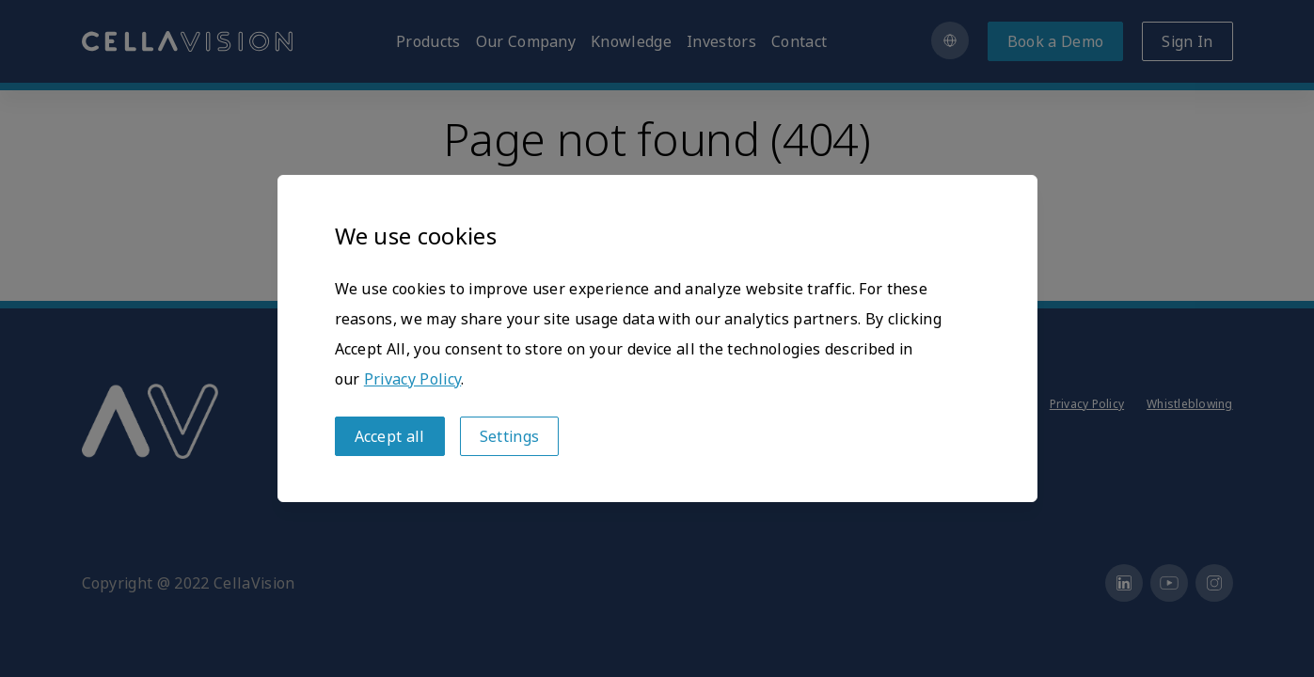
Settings (510, 436)
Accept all (390, 436)
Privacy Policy (412, 379)
